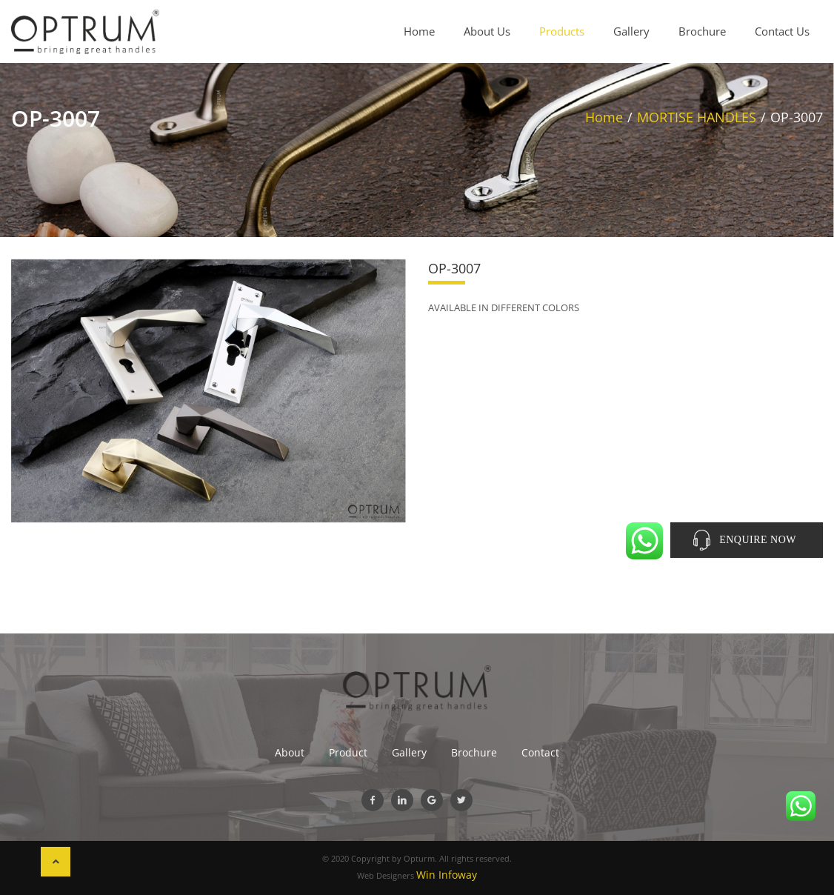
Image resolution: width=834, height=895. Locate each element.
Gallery (631, 31)
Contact (540, 752)
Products (561, 31)
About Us (487, 31)
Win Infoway (446, 875)
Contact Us (782, 31)
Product (348, 752)
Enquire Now (757, 539)
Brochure (702, 31)
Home (419, 31)
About (289, 752)
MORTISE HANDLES (696, 117)
